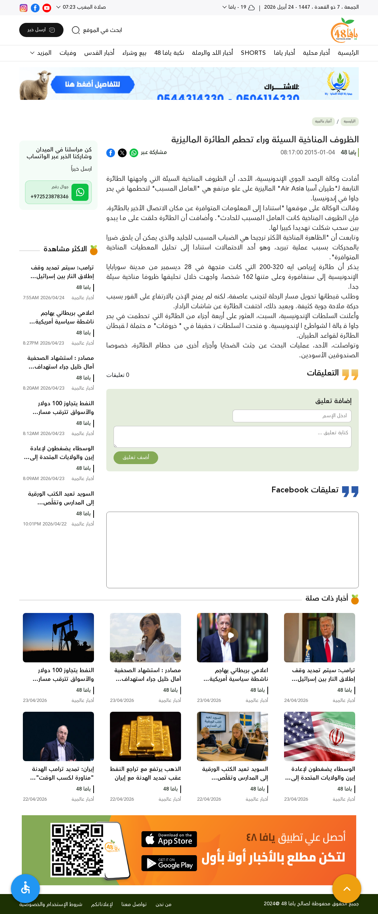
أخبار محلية (316, 53)
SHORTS (253, 53)
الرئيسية (348, 53)
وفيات (67, 53)
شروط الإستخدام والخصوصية (50, 905)
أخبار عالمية (323, 121)
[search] (96, 30)
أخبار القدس (99, 53)
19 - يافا (241, 7)
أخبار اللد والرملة (212, 53)
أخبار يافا (284, 53)
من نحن (164, 905)
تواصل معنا (134, 905)
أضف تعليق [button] (136, 458)
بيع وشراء (134, 53)
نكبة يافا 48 (169, 53)
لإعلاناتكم (102, 905)
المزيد (43, 53)
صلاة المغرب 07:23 (83, 7)
